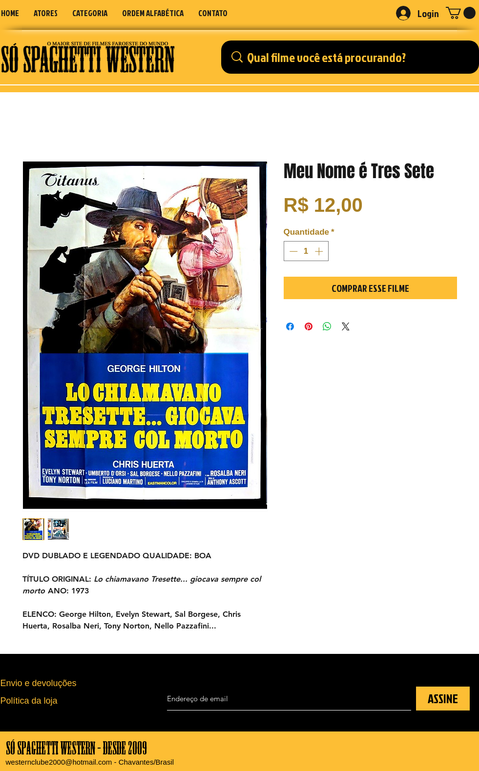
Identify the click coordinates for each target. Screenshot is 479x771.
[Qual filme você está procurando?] (352, 57)
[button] (90, 12)
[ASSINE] (443, 698)
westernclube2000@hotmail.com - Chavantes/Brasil (90, 762)
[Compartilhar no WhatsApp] (327, 326)
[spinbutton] (305, 251)
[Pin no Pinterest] (308, 326)
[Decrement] (292, 251)
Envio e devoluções (38, 683)
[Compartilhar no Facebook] (290, 326)
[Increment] (319, 251)
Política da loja (29, 701)
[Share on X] (346, 326)
